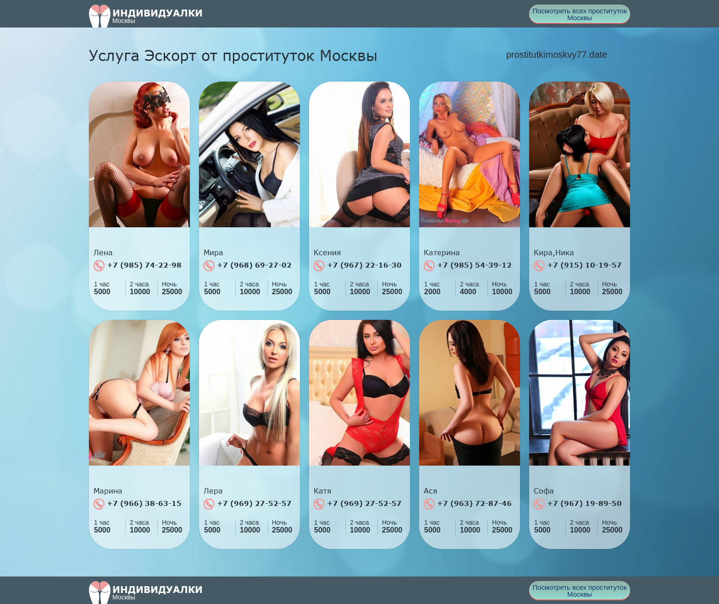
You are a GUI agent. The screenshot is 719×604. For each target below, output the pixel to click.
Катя (323, 490)
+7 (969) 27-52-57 (248, 504)
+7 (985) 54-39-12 (468, 265)
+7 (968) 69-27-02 (248, 265)
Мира (213, 252)
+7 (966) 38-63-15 (138, 504)
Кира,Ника (554, 252)
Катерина (442, 252)
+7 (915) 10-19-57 (578, 265)
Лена (103, 252)
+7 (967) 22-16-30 (358, 265)
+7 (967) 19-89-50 (578, 504)
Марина (108, 490)
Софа (544, 490)
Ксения (327, 252)
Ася (430, 490)
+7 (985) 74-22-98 (138, 265)
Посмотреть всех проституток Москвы (579, 14)
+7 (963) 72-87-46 (468, 504)
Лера (213, 490)
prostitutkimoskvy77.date (556, 54)
